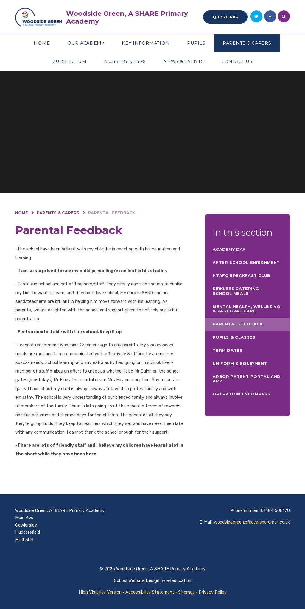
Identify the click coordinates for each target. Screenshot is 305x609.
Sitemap (186, 592)
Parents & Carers (58, 213)
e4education (178, 580)
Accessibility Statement (149, 592)
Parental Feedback (111, 213)
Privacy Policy (213, 592)
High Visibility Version (100, 592)
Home (21, 213)
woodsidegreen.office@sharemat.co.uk (252, 522)
